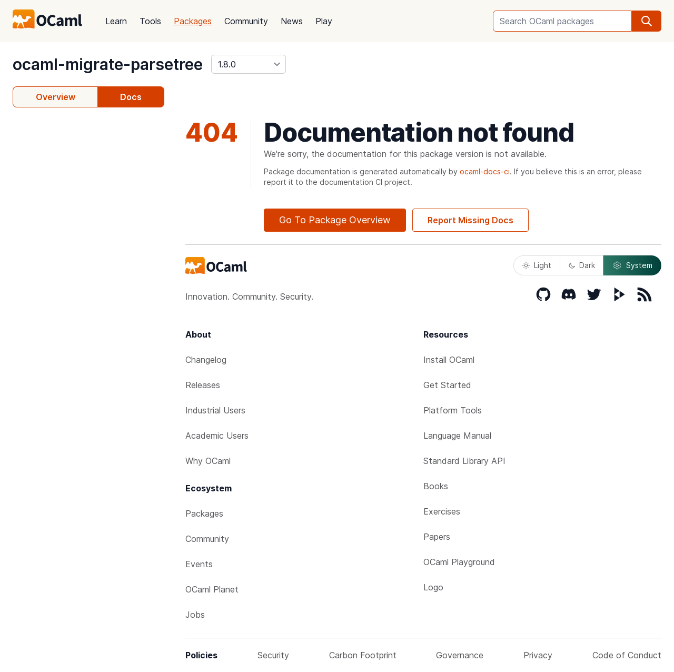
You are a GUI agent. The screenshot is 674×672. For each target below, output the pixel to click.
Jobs (195, 614)
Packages (193, 21)
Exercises (441, 511)
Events (199, 564)
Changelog (205, 359)
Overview (55, 97)
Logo (433, 587)
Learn (116, 21)
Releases (202, 385)
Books (435, 486)
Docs (131, 97)
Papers (436, 536)
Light (536, 265)
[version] (248, 64)
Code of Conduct (626, 655)
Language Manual (457, 435)
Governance (459, 655)
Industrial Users (215, 410)
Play (323, 21)
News (292, 21)
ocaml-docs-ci (485, 171)
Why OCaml (208, 461)
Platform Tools (452, 410)
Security (273, 655)
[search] (646, 21)
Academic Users (217, 435)
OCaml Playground (459, 562)
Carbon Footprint (363, 655)
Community (246, 21)
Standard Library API (464, 461)
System (632, 265)
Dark (582, 265)
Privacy (537, 655)
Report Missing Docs (470, 220)
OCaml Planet (212, 589)
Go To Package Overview (335, 219)
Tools (150, 21)
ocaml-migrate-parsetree (108, 64)
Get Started (447, 385)
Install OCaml (448, 359)
